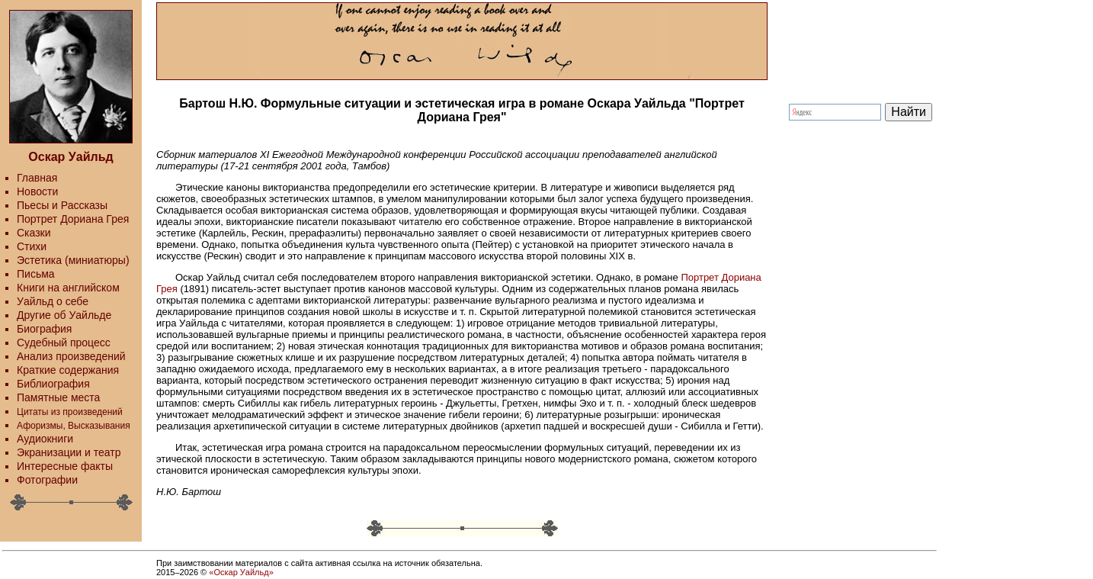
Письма (36, 274)
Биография (44, 329)
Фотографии (47, 480)
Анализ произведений (71, 356)
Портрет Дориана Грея (73, 219)
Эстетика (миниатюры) (73, 260)
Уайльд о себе (52, 301)
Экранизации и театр (69, 452)
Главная (37, 178)
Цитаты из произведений (70, 412)
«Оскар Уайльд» (241, 572)
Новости (37, 191)
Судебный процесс (64, 342)
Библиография (53, 384)
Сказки (34, 233)
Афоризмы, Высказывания (73, 425)
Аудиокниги (45, 439)
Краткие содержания (68, 370)
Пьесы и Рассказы (62, 205)
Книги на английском (68, 287)
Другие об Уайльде (64, 315)
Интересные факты (65, 466)
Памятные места (58, 397)
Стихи (31, 246)
